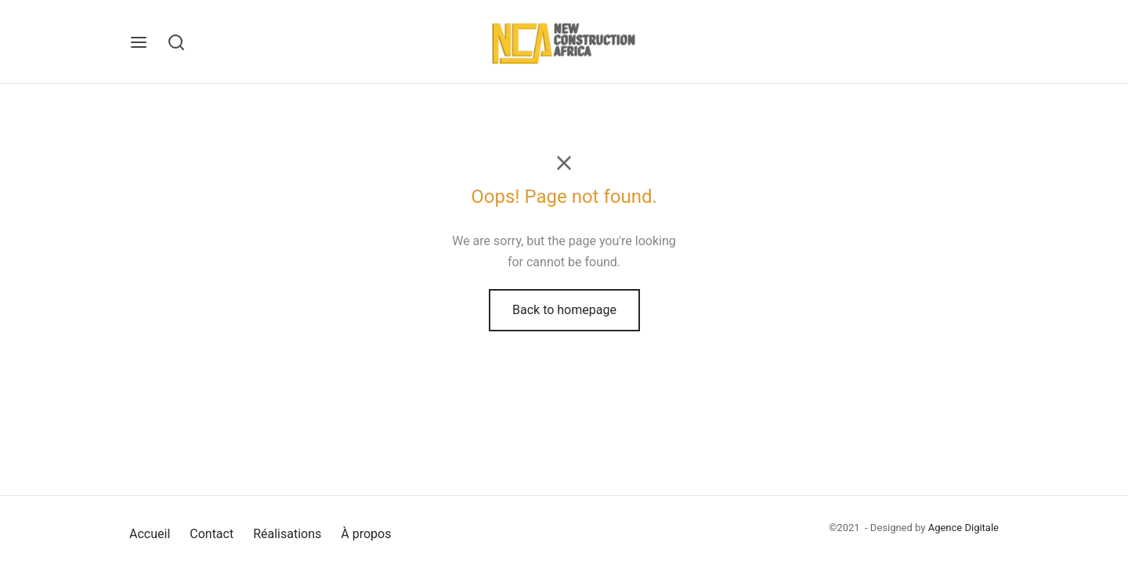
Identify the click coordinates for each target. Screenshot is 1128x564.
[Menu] (138, 42)
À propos (366, 533)
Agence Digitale (963, 527)
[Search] (176, 42)
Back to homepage (564, 309)
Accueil (149, 533)
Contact (211, 533)
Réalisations (287, 533)
